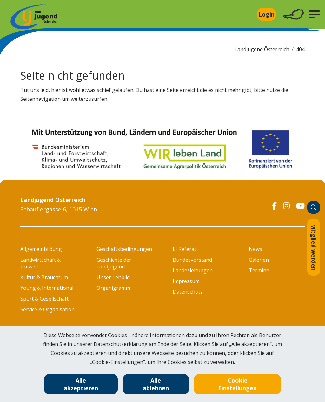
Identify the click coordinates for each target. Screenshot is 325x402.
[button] (314, 14)
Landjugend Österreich (262, 49)
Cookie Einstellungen (237, 384)
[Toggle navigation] (293, 14)
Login (266, 14)
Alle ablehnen (156, 384)
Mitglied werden (313, 247)
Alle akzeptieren (81, 384)
